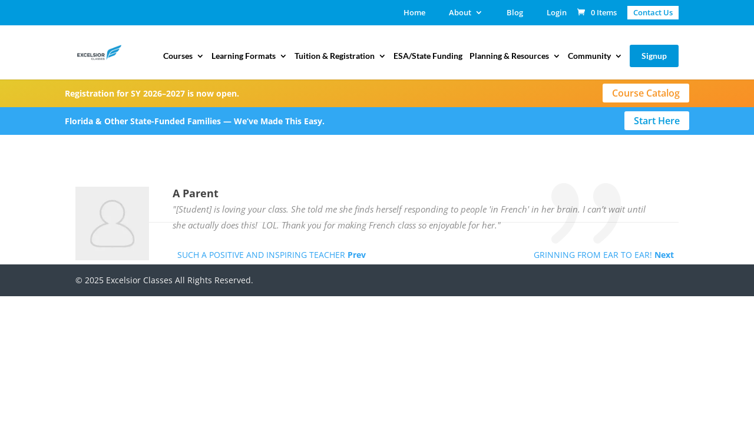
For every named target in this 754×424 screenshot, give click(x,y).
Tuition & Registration (335, 56)
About (460, 13)
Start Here (657, 120)
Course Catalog (646, 93)
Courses (178, 56)
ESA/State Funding (427, 56)
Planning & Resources (509, 56)
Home (414, 13)
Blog (515, 13)
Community (589, 56)
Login (557, 13)
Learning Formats (243, 56)
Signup (654, 56)
